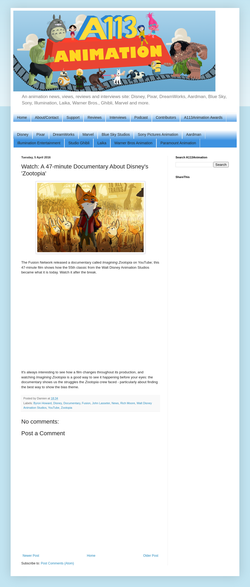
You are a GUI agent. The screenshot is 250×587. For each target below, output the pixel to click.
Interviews (118, 117)
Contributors (166, 117)
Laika (101, 143)
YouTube (53, 407)
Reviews (95, 117)
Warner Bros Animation (133, 143)
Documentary (71, 403)
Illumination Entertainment (38, 143)
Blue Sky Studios (116, 134)
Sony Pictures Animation (158, 134)
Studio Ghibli (78, 143)
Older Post (150, 556)
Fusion (86, 403)
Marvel (88, 134)
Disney (22, 134)
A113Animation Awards (203, 117)
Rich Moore (127, 403)
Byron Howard (43, 403)
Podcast (141, 117)
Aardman (193, 134)
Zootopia (66, 407)
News (115, 403)
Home (22, 117)
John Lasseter (101, 403)
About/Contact (47, 117)
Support (73, 117)
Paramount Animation (178, 143)
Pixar (40, 134)
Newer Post (31, 556)
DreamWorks (63, 134)
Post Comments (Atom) (57, 563)
